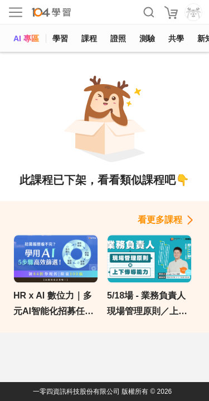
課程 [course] (89, 38)
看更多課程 (160, 219)
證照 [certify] (118, 38)
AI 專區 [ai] (26, 38)
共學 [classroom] (176, 38)
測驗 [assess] (147, 38)
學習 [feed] (60, 38)
